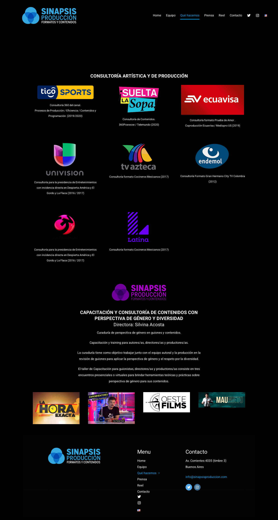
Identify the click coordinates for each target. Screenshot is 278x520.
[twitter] (189, 487)
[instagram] (197, 487)
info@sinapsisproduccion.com (206, 477)
